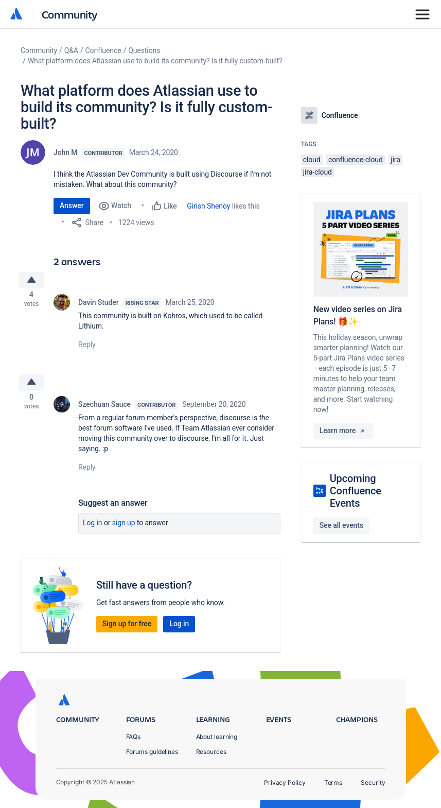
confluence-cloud (355, 160)
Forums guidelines (152, 751)
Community (70, 14)
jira (395, 160)
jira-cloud (317, 172)
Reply (87, 347)
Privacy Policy (285, 782)
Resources (211, 751)
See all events (341, 525)
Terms (333, 782)
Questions (144, 50)
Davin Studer (98, 305)
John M (66, 152)
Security (373, 782)
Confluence (103, 50)
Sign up (123, 528)
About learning (217, 737)
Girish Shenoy (208, 206)
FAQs (133, 737)
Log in (92, 528)
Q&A (71, 50)
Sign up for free (126, 629)
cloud (312, 160)
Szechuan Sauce (104, 410)
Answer (72, 205)
